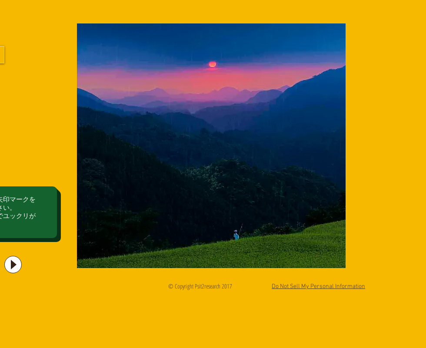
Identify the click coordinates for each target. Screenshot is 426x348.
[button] (211, 145)
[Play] (13, 264)
